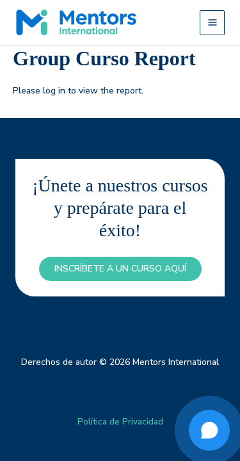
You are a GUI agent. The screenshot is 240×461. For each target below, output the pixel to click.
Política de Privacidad (120, 422)
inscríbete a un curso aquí (120, 269)
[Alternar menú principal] (212, 22)
